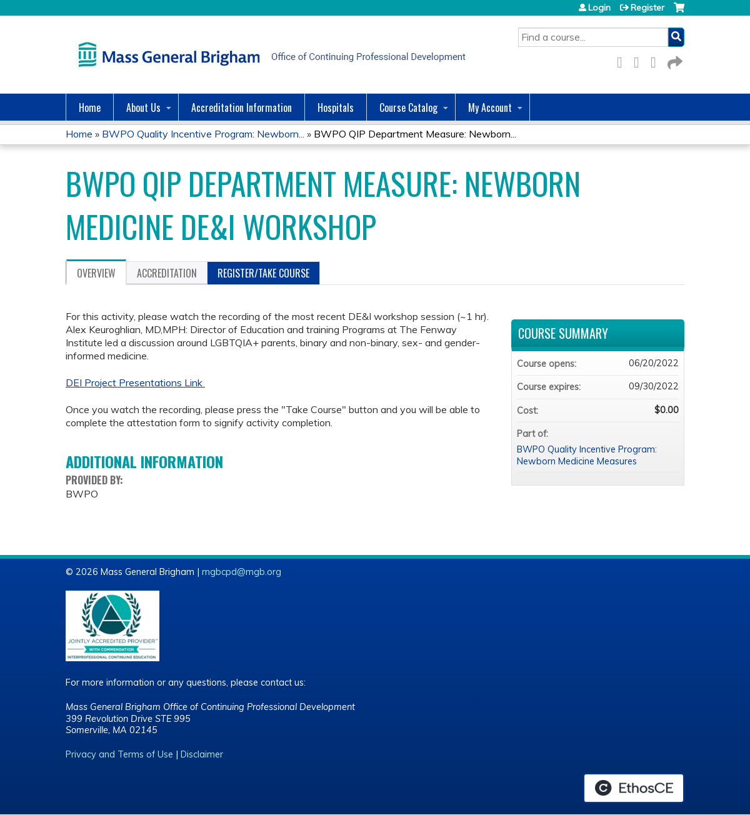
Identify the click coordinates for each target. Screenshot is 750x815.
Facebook (623, 60)
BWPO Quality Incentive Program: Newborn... (203, 134)
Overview (96, 273)
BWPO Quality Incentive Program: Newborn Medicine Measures (587, 455)
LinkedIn (657, 60)
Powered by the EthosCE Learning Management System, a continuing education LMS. (633, 788)
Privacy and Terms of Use (119, 754)
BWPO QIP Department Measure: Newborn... (415, 134)
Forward (674, 60)
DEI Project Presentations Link (135, 382)
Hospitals (336, 107)
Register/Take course (263, 273)
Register (647, 7)
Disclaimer (202, 754)
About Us (143, 107)
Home (90, 107)
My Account (490, 107)
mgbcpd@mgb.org (241, 572)
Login (599, 7)
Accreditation (167, 273)
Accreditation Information (241, 107)
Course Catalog (408, 107)
